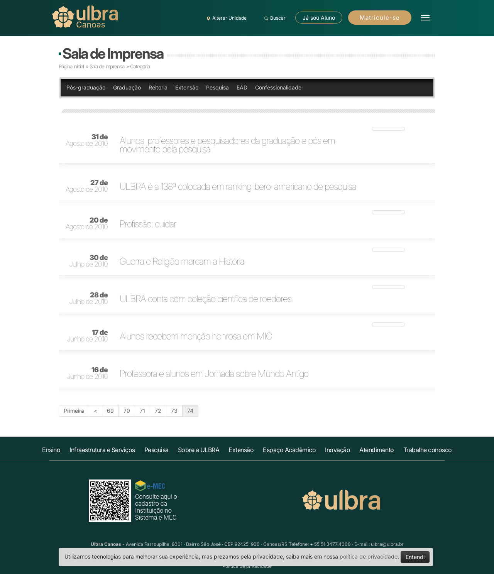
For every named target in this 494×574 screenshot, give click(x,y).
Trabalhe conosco (427, 450)
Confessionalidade (278, 87)
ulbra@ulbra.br (387, 544)
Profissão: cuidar (148, 224)
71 (142, 410)
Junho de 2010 (87, 336)
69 (110, 410)
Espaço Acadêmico (289, 450)
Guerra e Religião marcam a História (182, 261)
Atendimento (376, 450)
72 (158, 410)
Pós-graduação (85, 87)
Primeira (74, 410)
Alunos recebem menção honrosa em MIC (196, 336)
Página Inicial (71, 66)
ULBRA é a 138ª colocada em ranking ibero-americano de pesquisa (238, 186)
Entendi (415, 557)
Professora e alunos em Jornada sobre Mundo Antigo (214, 374)
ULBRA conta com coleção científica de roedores (205, 299)
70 (127, 410)
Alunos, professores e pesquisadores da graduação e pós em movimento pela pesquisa (227, 145)
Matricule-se (380, 17)
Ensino (51, 450)
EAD (242, 87)
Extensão (186, 87)
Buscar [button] (274, 18)
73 (174, 410)
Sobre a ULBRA (199, 450)
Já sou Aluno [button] (319, 17)
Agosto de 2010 (87, 140)
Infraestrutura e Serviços (102, 450)
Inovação (337, 450)
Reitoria (158, 87)
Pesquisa (217, 87)
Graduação (127, 87)
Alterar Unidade (225, 18)
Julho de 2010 (88, 261)
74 (190, 410)
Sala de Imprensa (113, 53)
